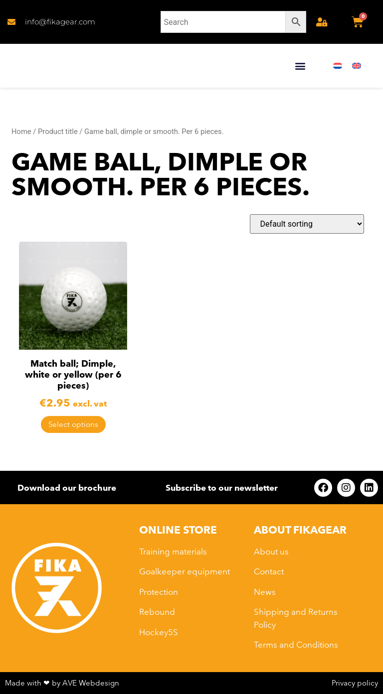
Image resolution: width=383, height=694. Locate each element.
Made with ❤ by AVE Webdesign (62, 683)
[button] (300, 66)
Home (21, 131)
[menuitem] (337, 66)
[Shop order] (307, 224)
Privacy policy (355, 683)
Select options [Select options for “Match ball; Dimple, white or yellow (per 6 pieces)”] (73, 424)
